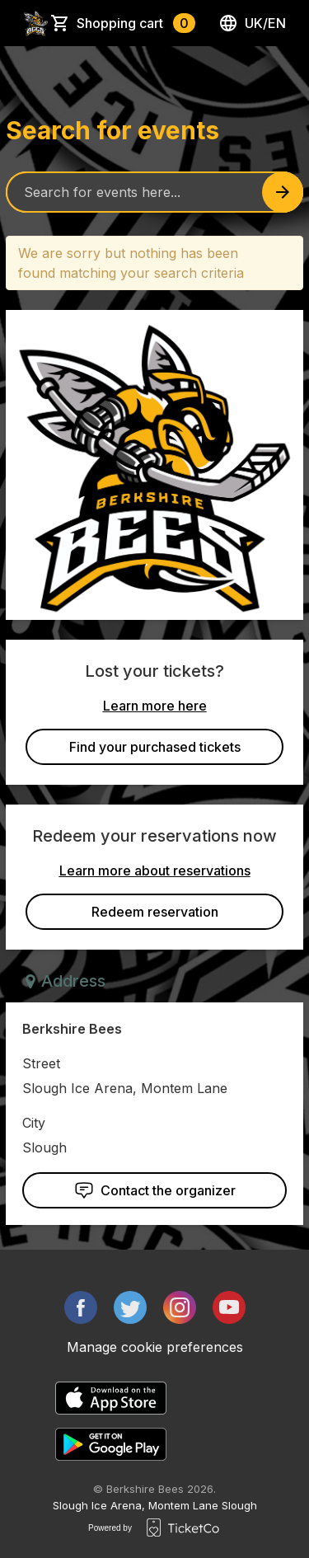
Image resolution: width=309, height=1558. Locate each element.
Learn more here (155, 705)
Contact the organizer (155, 1190)
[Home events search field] (154, 192)
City (33, 1123)
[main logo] (36, 23)
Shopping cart (136, 23)
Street (41, 1063)
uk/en (252, 23)
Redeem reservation (154, 911)
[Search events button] (282, 192)
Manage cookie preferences (155, 1347)
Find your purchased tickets (155, 747)
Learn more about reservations (154, 870)
